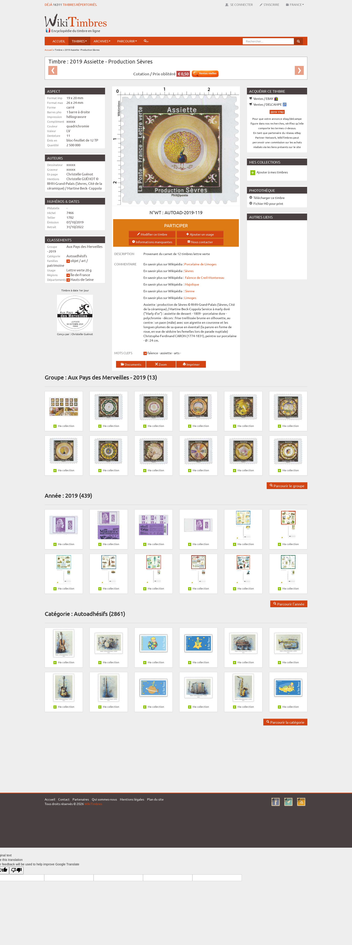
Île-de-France (80, 275)
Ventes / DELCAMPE (267, 104)
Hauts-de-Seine (82, 279)
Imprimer (191, 364)
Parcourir (127, 41)
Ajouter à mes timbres (272, 172)
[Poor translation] (16, 870)
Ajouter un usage (200, 234)
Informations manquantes (152, 242)
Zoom (161, 364)
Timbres (79, 41)
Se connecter (239, 4)
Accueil (59, 41)
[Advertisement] (225, 23)
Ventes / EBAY (263, 98)
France (295, 4)
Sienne (190, 291)
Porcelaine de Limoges (200, 264)
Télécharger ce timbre (267, 198)
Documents (131, 364)
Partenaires (81, 799)
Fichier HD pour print (266, 203)
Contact (64, 799)
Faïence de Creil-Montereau (204, 277)
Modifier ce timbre (152, 234)
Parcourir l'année (288, 604)
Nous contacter (200, 242)
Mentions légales (132, 799)
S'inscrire (269, 4)
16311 (57, 4)
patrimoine (55, 265)
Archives (102, 41)
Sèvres (189, 271)
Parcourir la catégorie (285, 722)
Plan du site (155, 799)
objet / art (78, 260)
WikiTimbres (93, 804)
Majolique (192, 284)
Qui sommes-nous (104, 799)
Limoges (190, 298)
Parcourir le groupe (287, 485)
